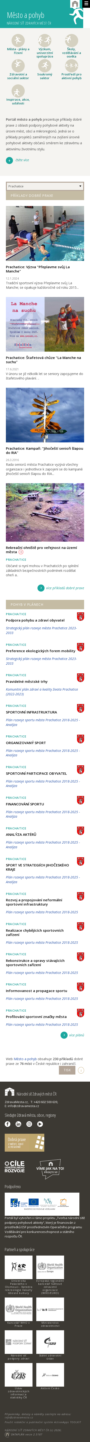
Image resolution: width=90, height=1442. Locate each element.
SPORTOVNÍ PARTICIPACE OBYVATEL (36, 773)
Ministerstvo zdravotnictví (50, 1324)
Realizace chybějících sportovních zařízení (35, 932)
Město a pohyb (45, 15)
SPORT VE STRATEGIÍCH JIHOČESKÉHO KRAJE (37, 867)
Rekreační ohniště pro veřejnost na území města (41, 549)
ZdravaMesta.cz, (17, 1102)
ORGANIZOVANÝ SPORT (26, 742)
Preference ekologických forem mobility (40, 650)
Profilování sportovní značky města (36, 1016)
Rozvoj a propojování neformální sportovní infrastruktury (34, 902)
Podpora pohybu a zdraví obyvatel (35, 620)
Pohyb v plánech (27, 604)
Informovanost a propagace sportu (36, 990)
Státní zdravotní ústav (50, 1357)
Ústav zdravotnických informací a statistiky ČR (18, 1392)
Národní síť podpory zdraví (18, 1357)
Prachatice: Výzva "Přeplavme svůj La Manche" (38, 268)
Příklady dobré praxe (32, 195)
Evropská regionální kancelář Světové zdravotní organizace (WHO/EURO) (50, 1287)
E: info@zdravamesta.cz (22, 1106)
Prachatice (16, 186)
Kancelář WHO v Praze (18, 1324)
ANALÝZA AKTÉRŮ (21, 834)
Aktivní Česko (50, 1388)
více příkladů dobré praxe (65, 588)
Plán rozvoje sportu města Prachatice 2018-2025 (42, 912)
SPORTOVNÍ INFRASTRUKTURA (31, 712)
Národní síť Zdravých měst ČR (31, 1094)
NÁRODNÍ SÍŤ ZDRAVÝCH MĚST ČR (27, 1430)
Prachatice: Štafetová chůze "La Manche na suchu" (43, 359)
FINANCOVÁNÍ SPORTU (25, 804)
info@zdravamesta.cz (19, 1417)
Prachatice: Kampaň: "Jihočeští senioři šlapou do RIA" (44, 450)
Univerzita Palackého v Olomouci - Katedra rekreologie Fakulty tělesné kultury (19, 1287)
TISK (67, 1070)
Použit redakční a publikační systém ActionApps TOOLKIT (43, 1422)
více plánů (76, 1035)
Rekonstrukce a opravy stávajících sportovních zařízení (35, 962)
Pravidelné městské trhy (27, 681)
